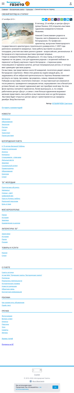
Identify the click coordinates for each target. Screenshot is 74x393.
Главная (5, 9)
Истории (5, 236)
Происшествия (8, 135)
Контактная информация (12, 304)
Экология (5, 124)
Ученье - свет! (7, 193)
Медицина (6, 119)
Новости (6, 114)
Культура (29, 9)
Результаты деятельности (12, 293)
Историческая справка (11, 296)
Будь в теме (6, 204)
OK (55, 387)
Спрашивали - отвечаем (11, 157)
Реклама (6, 310)
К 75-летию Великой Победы (13, 146)
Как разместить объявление (13, 315)
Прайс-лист (6, 318)
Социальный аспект (10, 166)
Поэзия (5, 242)
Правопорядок (8, 168)
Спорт (4, 130)
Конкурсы (6, 154)
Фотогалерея (7, 329)
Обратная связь (8, 302)
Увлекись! (6, 190)
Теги (3, 340)
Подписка (6, 291)
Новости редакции (9, 149)
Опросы (5, 334)
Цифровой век (7, 196)
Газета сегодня (8, 285)
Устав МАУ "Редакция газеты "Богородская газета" (22, 288)
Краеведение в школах (11, 223)
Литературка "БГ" (10, 229)
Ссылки (37, 375)
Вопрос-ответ (7, 331)
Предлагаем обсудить (10, 187)
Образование (7, 122)
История (5, 217)
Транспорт (6, 133)
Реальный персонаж (10, 201)
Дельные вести (8, 160)
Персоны (5, 337)
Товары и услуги (10, 248)
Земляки (5, 163)
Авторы (5, 345)
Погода (5, 127)
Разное (4, 253)
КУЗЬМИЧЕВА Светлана (62, 103)
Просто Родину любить (11, 198)
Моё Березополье (10, 210)
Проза (4, 215)
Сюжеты (5, 342)
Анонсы (5, 152)
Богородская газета (17, 9)
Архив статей (7, 351)
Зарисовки (6, 234)
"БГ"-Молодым (8, 182)
